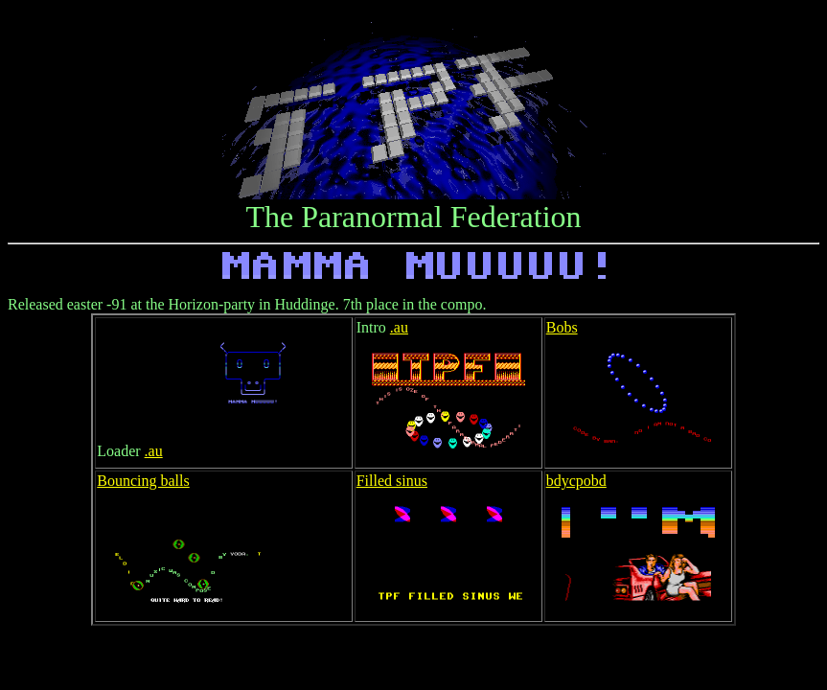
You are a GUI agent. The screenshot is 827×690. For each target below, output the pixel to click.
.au (154, 451)
